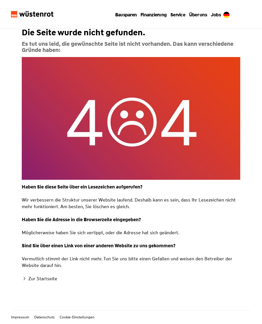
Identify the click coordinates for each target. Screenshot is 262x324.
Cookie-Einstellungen (77, 317)
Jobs (214, 15)
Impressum (20, 317)
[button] (127, 15)
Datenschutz (44, 317)
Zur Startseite (39, 279)
